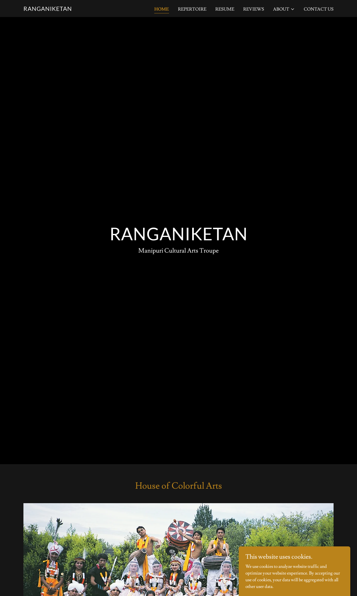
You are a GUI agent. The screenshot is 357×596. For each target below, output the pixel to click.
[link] (47, 9)
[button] (284, 9)
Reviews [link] (253, 9)
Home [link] (161, 9)
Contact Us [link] (319, 9)
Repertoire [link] (192, 9)
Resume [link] (224, 9)
